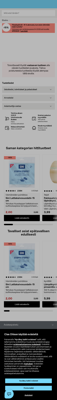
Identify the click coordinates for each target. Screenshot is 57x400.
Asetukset (28, 364)
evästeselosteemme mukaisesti (27, 344)
